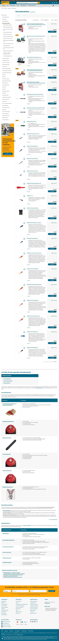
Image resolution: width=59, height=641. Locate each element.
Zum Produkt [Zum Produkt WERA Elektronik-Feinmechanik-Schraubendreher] (52, 103)
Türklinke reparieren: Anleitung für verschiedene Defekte (13, 577)
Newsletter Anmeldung (34, 607)
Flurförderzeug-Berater (34, 601)
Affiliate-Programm (19, 611)
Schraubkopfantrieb (7, 378)
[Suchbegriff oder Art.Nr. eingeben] (27, 3)
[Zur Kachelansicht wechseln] (57, 20)
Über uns (17, 602)
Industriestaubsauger (4, 607)
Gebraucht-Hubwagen (4, 610)
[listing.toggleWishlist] (24, 24)
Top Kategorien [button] (4, 599)
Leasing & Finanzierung (19, 607)
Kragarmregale (3, 613)
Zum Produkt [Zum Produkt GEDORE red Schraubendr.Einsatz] (52, 154)
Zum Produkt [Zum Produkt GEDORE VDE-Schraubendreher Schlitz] (52, 327)
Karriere (17, 610)
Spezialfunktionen (7, 383)
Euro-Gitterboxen (4, 605)
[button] (36, 600)
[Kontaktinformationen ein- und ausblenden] (2, 638)
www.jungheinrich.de (20, 634)
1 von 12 (37, 20)
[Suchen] (39, 3)
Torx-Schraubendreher (7, 454)
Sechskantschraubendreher (7, 405)
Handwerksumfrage (33, 613)
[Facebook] (30, 622)
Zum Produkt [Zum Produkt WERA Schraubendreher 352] (52, 129)
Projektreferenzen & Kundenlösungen (22, 604)
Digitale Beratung (33, 599)
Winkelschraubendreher (7, 437)
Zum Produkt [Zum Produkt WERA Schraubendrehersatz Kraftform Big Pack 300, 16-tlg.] (52, 52)
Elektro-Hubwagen (4, 604)
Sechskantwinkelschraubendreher (9, 403)
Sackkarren (3, 608)
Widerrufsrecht (18, 608)
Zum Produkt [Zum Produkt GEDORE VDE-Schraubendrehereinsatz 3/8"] (52, 191)
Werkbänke (3, 602)
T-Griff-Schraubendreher (7, 562)
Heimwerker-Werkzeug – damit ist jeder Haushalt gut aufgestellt (14, 573)
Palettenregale (3, 611)
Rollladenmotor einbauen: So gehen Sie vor (10, 576)
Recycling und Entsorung (34, 605)
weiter (55, 361)
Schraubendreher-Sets (39, 387)
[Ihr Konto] (53, 3)
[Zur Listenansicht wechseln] (55, 20)
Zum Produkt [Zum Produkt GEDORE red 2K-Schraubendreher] (52, 357)
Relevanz (47, 20)
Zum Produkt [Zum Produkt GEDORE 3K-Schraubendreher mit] (52, 248)
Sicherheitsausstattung (8, 381)
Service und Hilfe (18, 601)
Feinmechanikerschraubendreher (8, 540)
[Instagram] (36, 622)
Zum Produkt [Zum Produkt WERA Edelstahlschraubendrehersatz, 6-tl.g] (52, 65)
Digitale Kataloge (33, 610)
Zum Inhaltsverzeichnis (52, 519)
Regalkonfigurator (33, 602)
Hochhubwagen (3, 601)
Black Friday (18, 613)
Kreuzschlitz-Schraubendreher (8, 421)
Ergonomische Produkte (34, 604)
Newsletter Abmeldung (34, 608)
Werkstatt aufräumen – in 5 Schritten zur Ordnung (12, 572)
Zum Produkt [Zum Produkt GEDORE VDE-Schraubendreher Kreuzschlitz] (52, 264)
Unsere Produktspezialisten (20, 605)
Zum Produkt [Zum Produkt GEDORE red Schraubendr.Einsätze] (52, 218)
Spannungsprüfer (6, 533)
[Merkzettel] (55, 3)
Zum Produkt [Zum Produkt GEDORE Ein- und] (52, 203)
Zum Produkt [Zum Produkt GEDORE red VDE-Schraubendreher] (52, 280)
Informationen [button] (19, 599)
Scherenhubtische (4, 614)
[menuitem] (53, 3)
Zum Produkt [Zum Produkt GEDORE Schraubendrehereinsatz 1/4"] (52, 141)
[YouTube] (32, 622)
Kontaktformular (47, 603)
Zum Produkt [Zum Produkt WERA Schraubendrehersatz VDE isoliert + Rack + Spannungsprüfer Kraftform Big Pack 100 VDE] (52, 77)
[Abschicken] (51, 591)
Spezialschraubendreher (27, 525)
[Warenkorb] (57, 3)
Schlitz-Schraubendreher (7, 470)
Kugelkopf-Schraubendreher (8, 487)
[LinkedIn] (34, 622)
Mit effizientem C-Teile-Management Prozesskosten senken (13, 574)
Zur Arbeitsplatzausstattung (8, 154)
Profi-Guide (32, 611)
